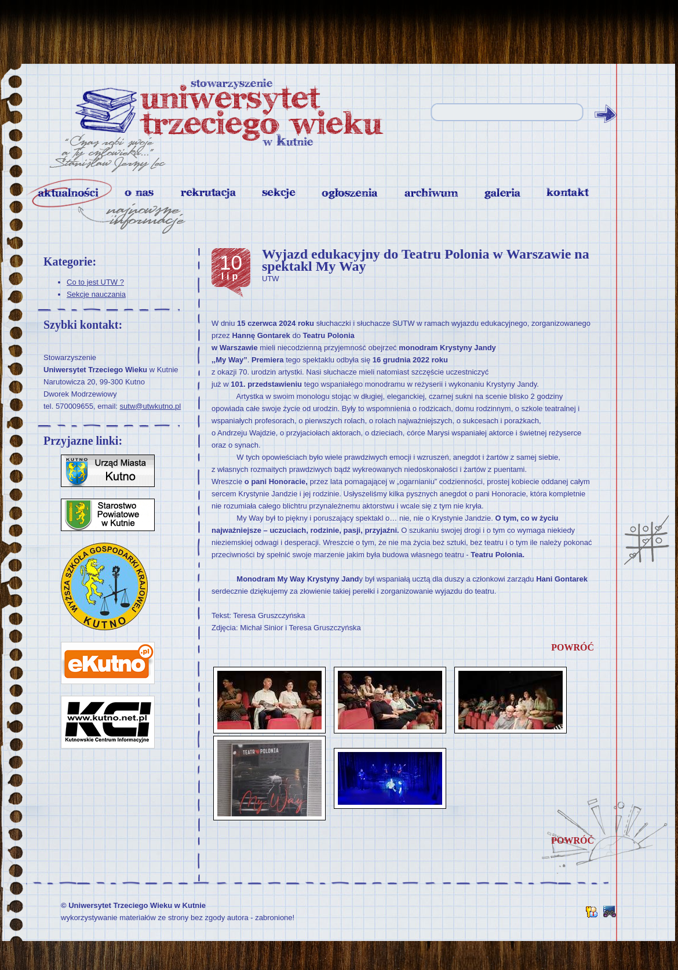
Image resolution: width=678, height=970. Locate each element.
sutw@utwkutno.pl (150, 406)
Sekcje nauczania (96, 294)
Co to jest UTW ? (95, 282)
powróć (572, 647)
